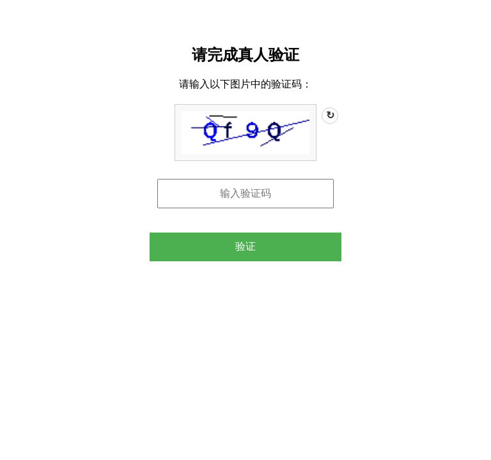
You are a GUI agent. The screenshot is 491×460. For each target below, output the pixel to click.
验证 (245, 246)
